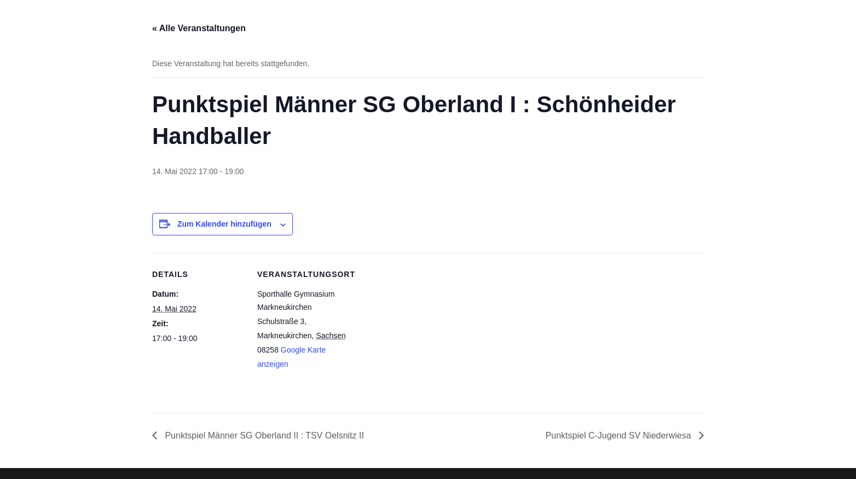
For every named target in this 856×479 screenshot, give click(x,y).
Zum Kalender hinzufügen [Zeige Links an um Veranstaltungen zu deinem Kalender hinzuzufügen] (224, 224)
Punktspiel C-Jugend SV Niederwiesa (619, 435)
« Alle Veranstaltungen (199, 28)
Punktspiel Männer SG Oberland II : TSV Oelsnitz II (263, 435)
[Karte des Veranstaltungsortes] (420, 328)
